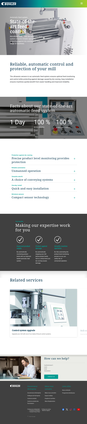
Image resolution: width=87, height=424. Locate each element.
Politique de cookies (46, 409)
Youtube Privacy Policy (34, 411)
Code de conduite (31, 398)
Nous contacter (66, 390)
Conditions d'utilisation (34, 410)
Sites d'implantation (50, 401)
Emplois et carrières (50, 398)
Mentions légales (46, 410)
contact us (51, 376)
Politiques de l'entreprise (33, 395)
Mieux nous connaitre (50, 393)
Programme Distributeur (68, 393)
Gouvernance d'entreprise (34, 393)
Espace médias (49, 395)
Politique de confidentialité (33, 409)
